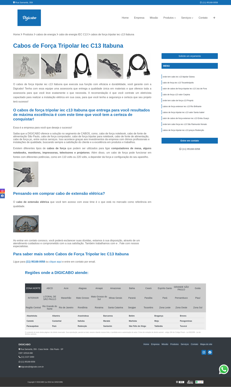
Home (125, 17)
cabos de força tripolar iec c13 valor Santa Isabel (183, 113)
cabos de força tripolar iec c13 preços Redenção (183, 132)
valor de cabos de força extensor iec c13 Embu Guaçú (186, 120)
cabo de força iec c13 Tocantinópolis (178, 83)
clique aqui (55, 261)
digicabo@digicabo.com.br (31, 367)
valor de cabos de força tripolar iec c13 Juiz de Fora (185, 89)
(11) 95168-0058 (209, 2)
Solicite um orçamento (190, 56)
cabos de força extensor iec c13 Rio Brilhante (182, 107)
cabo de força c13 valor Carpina (176, 95)
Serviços (186, 17)
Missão (154, 17)
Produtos (168, 17)
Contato (203, 17)
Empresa (139, 17)
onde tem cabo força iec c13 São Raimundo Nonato (185, 126)
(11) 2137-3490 (26, 357)
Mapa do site (206, 344)
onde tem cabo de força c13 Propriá (178, 101)
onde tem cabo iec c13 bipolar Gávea (179, 77)
